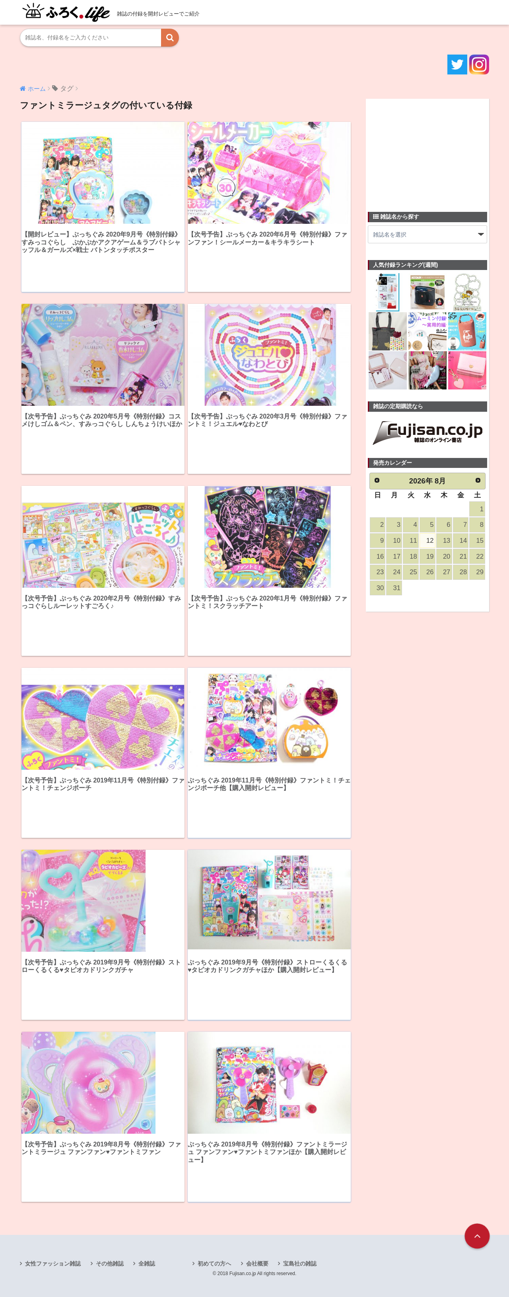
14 (463, 540)
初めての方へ (214, 1263)
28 (463, 572)
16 (380, 556)
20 (446, 556)
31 (396, 588)
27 (446, 572)
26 (429, 572)
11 (413, 540)
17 (396, 556)
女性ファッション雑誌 (53, 1263)
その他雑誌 (110, 1263)
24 (396, 572)
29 (480, 572)
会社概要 (257, 1263)
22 (480, 556)
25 (413, 572)
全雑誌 (146, 1263)
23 (380, 572)
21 (463, 556)
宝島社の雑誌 (300, 1263)
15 (480, 540)
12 (429, 540)
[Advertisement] (427, 150)
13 (446, 540)
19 (429, 556)
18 (413, 556)
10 (396, 540)
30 (380, 588)
